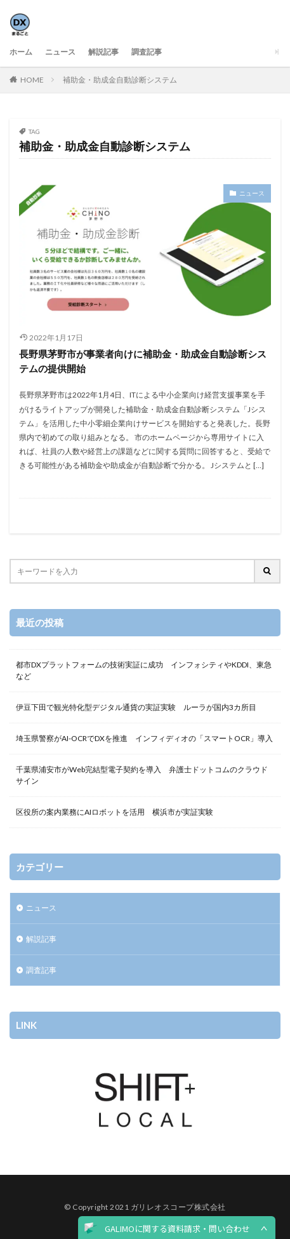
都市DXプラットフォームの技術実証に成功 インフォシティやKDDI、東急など (144, 670)
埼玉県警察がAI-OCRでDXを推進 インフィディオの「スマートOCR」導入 (144, 738)
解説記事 (103, 52)
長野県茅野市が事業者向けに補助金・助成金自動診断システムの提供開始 (143, 361)
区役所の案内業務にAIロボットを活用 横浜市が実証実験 (114, 812)
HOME (32, 79)
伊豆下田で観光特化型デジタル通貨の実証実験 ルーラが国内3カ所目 (136, 707)
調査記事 (146, 52)
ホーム (21, 52)
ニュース (60, 52)
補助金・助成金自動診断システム (120, 79)
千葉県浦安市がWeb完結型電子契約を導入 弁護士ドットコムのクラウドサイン (142, 775)
